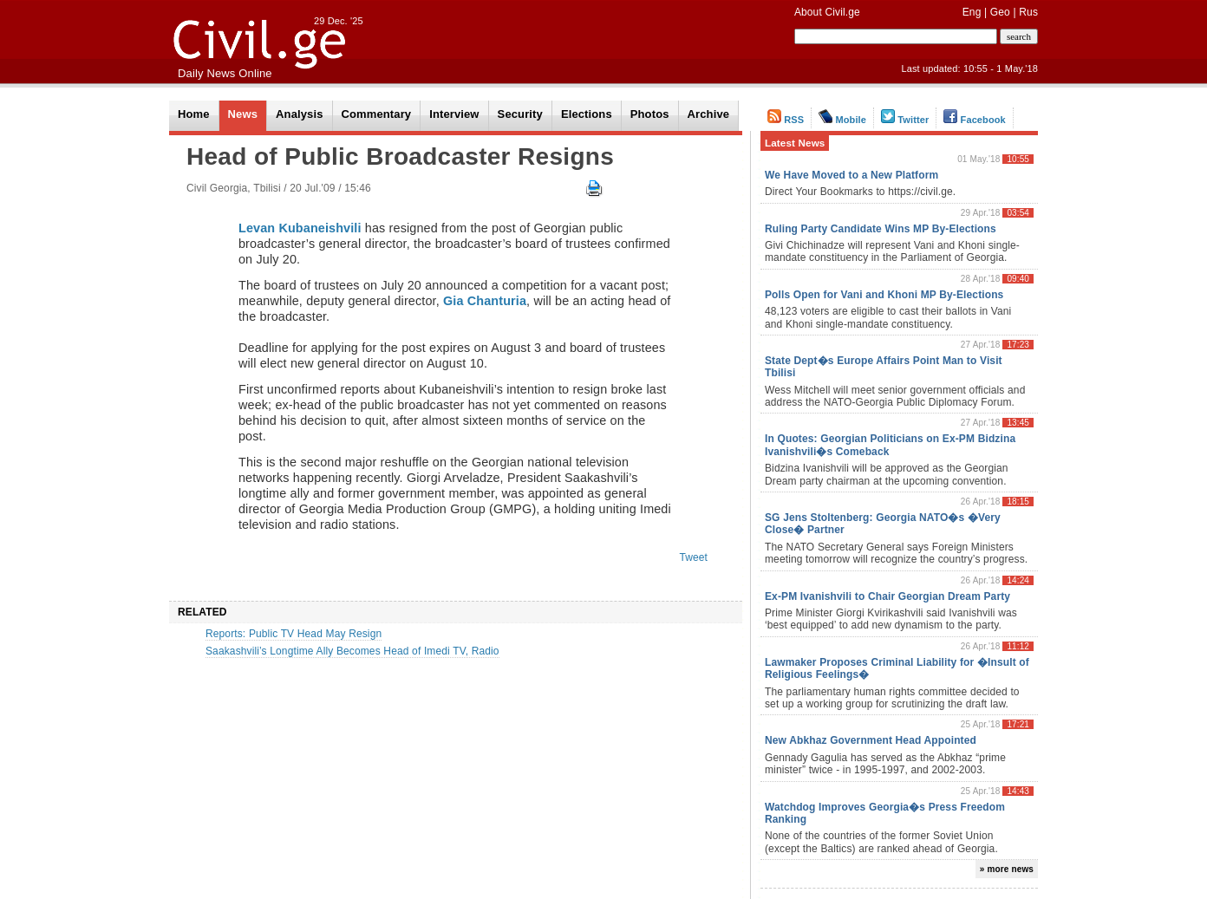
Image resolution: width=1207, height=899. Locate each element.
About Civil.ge (827, 12)
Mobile (842, 119)
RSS (785, 119)
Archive (709, 114)
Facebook (974, 119)
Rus (1028, 12)
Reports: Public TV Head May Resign (294, 634)
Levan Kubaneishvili (300, 228)
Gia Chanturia (484, 301)
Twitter (905, 119)
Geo (1000, 12)
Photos (649, 114)
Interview (454, 114)
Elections (586, 114)
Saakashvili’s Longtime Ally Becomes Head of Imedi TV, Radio (352, 651)
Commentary (377, 114)
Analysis (299, 114)
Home (194, 114)
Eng (972, 12)
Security (520, 114)
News (243, 114)
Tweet (693, 557)
